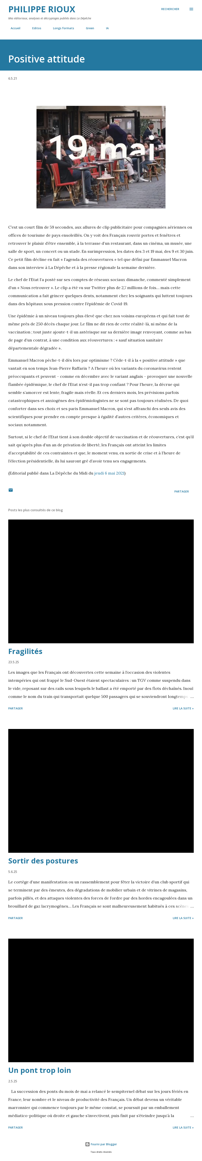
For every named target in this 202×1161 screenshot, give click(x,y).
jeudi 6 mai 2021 (109, 473)
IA (105, 28)
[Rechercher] (170, 9)
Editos (34, 28)
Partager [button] (181, 491)
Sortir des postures (43, 861)
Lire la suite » (183, 708)
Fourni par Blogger (101, 1144)
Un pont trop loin (39, 1070)
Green (87, 28)
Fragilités (25, 651)
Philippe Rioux (41, 9)
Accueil (13, 28)
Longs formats (61, 28)
